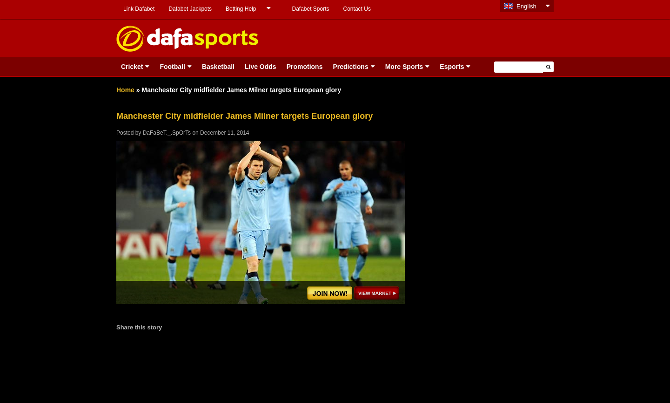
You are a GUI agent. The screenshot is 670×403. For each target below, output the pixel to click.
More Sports (404, 66)
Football (172, 66)
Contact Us (357, 9)
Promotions (305, 66)
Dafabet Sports (310, 9)
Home (125, 90)
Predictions (350, 66)
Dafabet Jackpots (190, 9)
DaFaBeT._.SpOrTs (167, 133)
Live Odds (260, 66)
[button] (548, 66)
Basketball (218, 66)
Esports (452, 66)
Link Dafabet (138, 9)
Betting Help (241, 9)
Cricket (132, 66)
